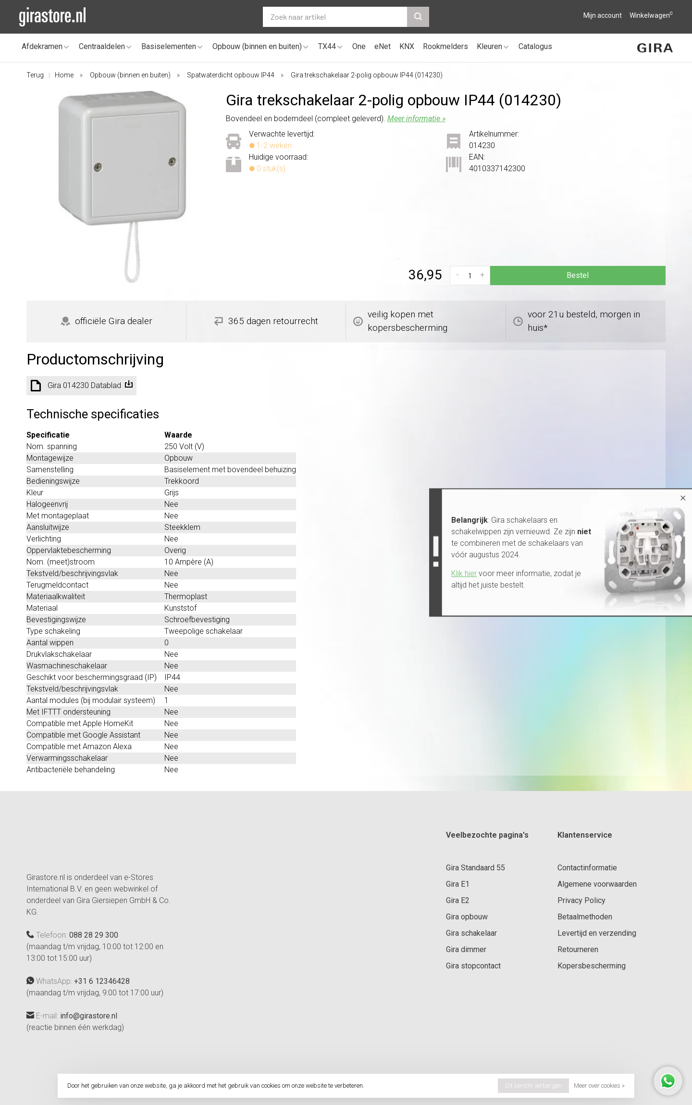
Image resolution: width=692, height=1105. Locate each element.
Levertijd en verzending (596, 933)
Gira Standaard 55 (475, 867)
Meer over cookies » (599, 1085)
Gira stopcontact (473, 965)
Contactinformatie (587, 867)
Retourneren (577, 949)
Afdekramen (42, 46)
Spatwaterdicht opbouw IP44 (230, 75)
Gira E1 (458, 884)
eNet (382, 46)
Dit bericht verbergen (533, 1085)
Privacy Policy (581, 900)
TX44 (327, 46)
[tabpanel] (122, 187)
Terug (35, 75)
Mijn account (602, 15)
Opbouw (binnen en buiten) (257, 46)
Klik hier (464, 573)
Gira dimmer (466, 949)
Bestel (578, 275)
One (359, 46)
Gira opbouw (467, 916)
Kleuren (489, 46)
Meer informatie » (416, 118)
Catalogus (535, 46)
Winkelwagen (651, 15)
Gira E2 (458, 900)
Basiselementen (168, 46)
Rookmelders (445, 46)
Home (64, 75)
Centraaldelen (102, 46)
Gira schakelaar (471, 933)
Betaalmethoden (584, 916)
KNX (406, 46)
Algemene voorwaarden (597, 884)
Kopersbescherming (591, 965)
